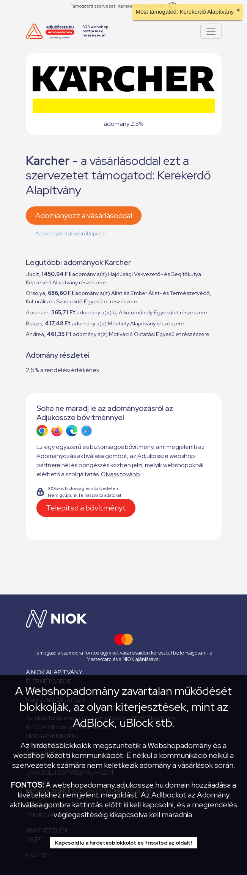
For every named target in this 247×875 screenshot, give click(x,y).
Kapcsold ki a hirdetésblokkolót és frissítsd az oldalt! (123, 842)
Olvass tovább (120, 474)
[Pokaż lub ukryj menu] (211, 31)
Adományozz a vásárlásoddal (83, 215)
